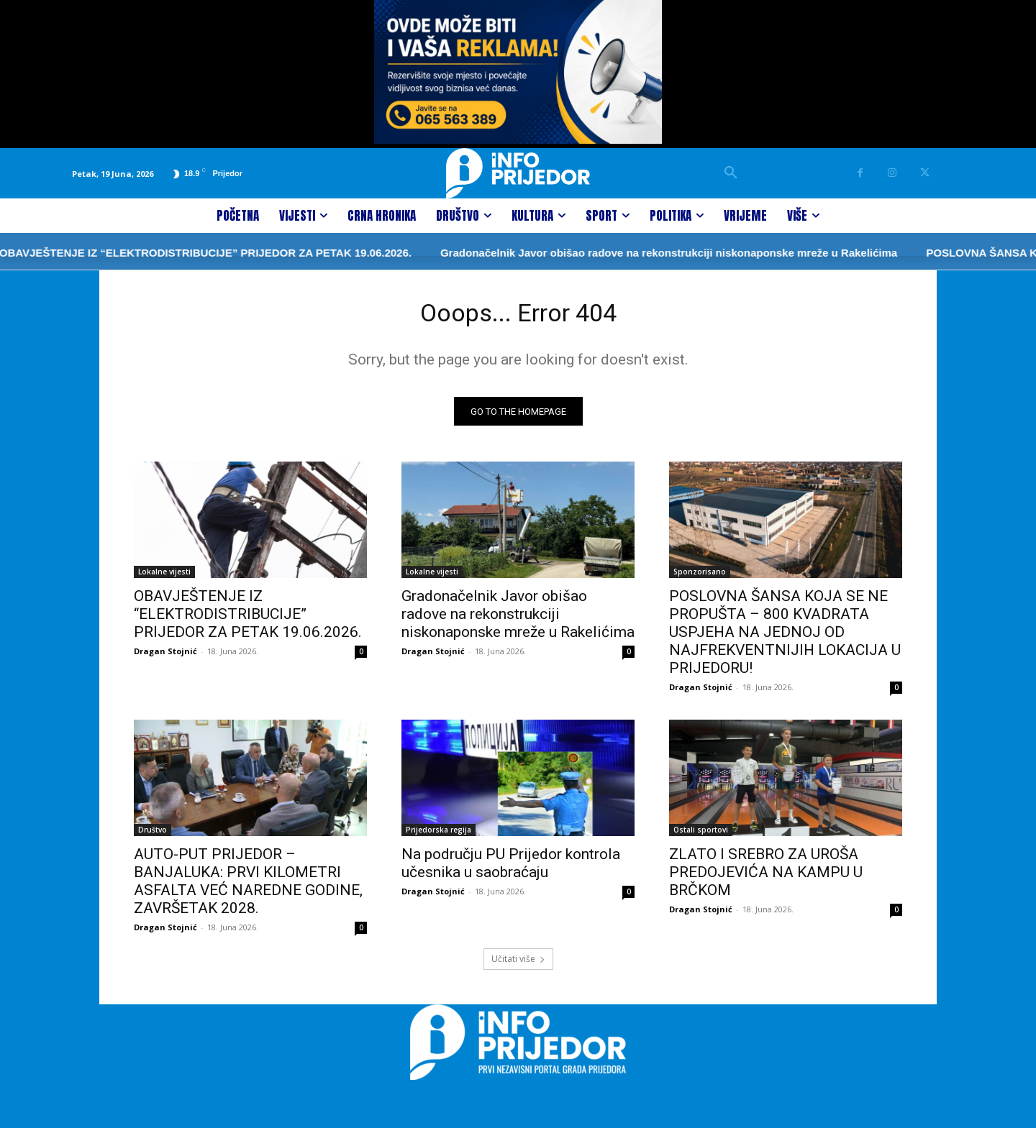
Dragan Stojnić (165, 656)
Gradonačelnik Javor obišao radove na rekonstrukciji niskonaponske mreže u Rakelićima (607, 253)
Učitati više (518, 964)
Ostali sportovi (700, 835)
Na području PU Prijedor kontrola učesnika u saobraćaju (510, 868)
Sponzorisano (699, 577)
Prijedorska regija (438, 835)
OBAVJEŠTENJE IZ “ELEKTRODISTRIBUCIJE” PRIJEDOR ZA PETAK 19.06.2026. (248, 619)
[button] (731, 173)
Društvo (152, 835)
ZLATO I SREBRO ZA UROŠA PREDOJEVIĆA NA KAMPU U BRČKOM (766, 877)
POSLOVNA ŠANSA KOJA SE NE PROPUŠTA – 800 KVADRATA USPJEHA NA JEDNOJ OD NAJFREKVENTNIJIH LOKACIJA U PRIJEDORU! (785, 637)
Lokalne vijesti (164, 577)
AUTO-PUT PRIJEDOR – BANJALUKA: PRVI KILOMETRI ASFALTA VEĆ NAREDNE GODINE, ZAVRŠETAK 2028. (248, 886)
